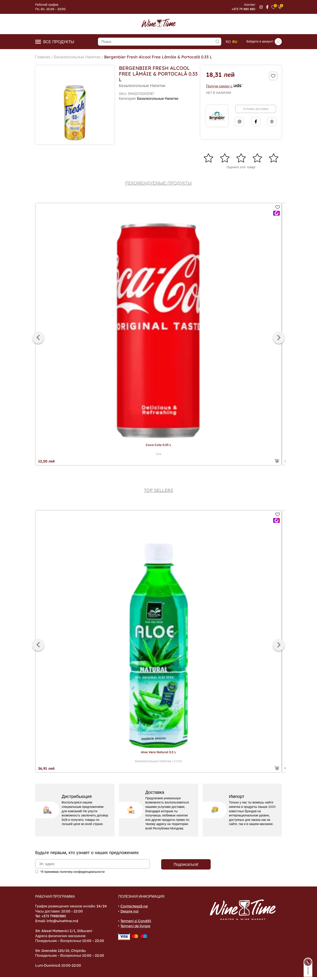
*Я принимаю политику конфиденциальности (72, 871)
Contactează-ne (134, 906)
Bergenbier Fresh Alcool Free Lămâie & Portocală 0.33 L (158, 56)
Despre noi (129, 911)
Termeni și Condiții (135, 921)
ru (234, 41)
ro (228, 41)
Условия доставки (255, 109)
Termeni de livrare (135, 926)
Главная (42, 56)
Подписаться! (186, 864)
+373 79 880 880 (243, 9)
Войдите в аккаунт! (264, 41)
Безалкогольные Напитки (77, 56)
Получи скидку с (224, 86)
